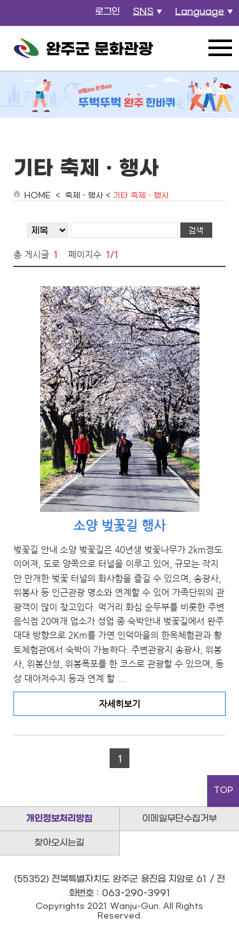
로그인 (107, 11)
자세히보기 (119, 704)
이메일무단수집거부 (179, 818)
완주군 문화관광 (83, 48)
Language (205, 15)
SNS (149, 15)
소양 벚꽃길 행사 (119, 525)
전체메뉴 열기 (220, 48)
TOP (223, 790)
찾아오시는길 (59, 843)
